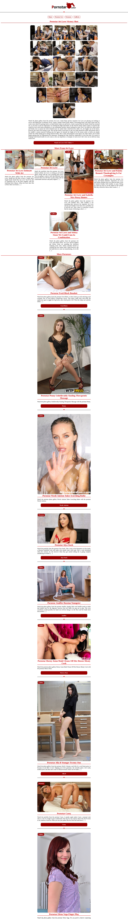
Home (50, 17)
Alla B (64, 773)
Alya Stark (64, 557)
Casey (64, 824)
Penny (64, 406)
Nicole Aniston (64, 505)
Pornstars (68, 17)
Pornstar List (59, 17)
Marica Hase (64, 673)
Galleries (77, 17)
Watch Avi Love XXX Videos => (64, 142)
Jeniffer (64, 615)
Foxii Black (64, 306)
